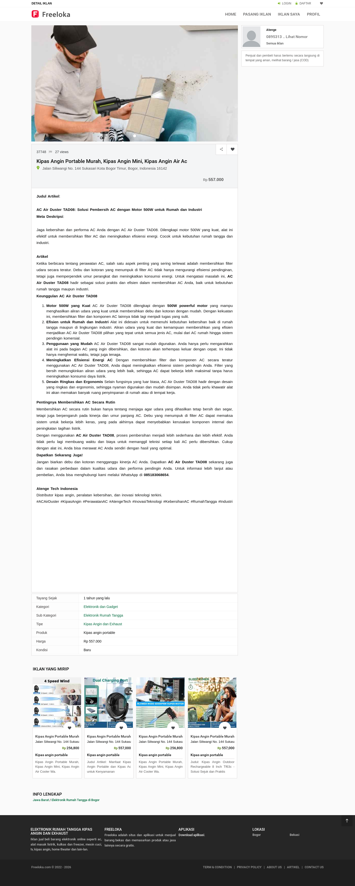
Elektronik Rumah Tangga (103, 615)
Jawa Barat (41, 800)
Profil (313, 14)
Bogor (256, 835)
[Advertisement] (134, 551)
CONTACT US (314, 867)
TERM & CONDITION (217, 867)
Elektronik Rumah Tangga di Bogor (76, 800)
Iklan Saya (289, 14)
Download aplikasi (191, 835)
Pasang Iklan (257, 14)
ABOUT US (274, 867)
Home (230, 14)
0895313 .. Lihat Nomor (287, 36)
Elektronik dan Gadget (101, 607)
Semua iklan (275, 43)
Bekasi (294, 835)
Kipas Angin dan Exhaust (103, 624)
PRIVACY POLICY (249, 867)
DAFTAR (305, 3)
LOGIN (286, 3)
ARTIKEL (293, 867)
